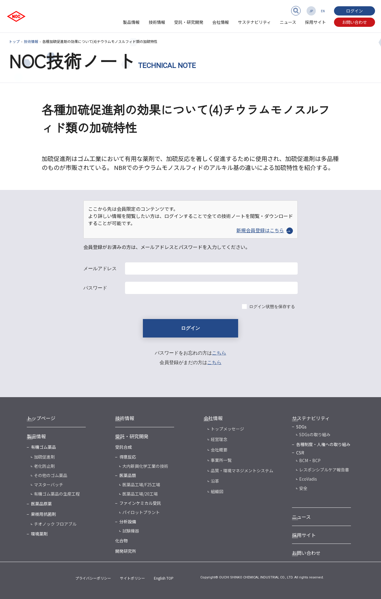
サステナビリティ (254, 22)
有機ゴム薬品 (43, 447)
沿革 (215, 481)
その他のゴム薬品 (50, 475)
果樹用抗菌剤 (43, 514)
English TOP (164, 578)
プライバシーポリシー (93, 578)
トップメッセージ (227, 429)
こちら (219, 352)
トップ (14, 41)
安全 (303, 488)
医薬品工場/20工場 (140, 494)
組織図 (217, 491)
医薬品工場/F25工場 (141, 484)
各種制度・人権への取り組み (323, 444)
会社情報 (220, 22)
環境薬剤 (39, 534)
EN (323, 11)
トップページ (41, 418)
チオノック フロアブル (55, 524)
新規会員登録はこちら (264, 230)
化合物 (121, 541)
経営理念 (219, 439)
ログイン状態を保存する (272, 306)
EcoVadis (308, 479)
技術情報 (157, 22)
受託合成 (123, 447)
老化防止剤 (44, 466)
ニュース (288, 22)
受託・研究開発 (188, 22)
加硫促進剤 (44, 457)
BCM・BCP (310, 460)
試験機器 (130, 531)
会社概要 (219, 450)
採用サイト (315, 22)
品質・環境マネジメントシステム (242, 470)
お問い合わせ (354, 22)
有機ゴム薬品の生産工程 (57, 494)
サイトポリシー (132, 578)
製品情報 (131, 22)
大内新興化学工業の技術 (145, 466)
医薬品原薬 (41, 504)
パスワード (95, 287)
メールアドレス (100, 268)
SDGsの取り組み (314, 434)
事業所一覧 (221, 460)
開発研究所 (125, 551)
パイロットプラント (141, 512)
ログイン (354, 11)
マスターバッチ (48, 484)
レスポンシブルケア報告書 (324, 470)
